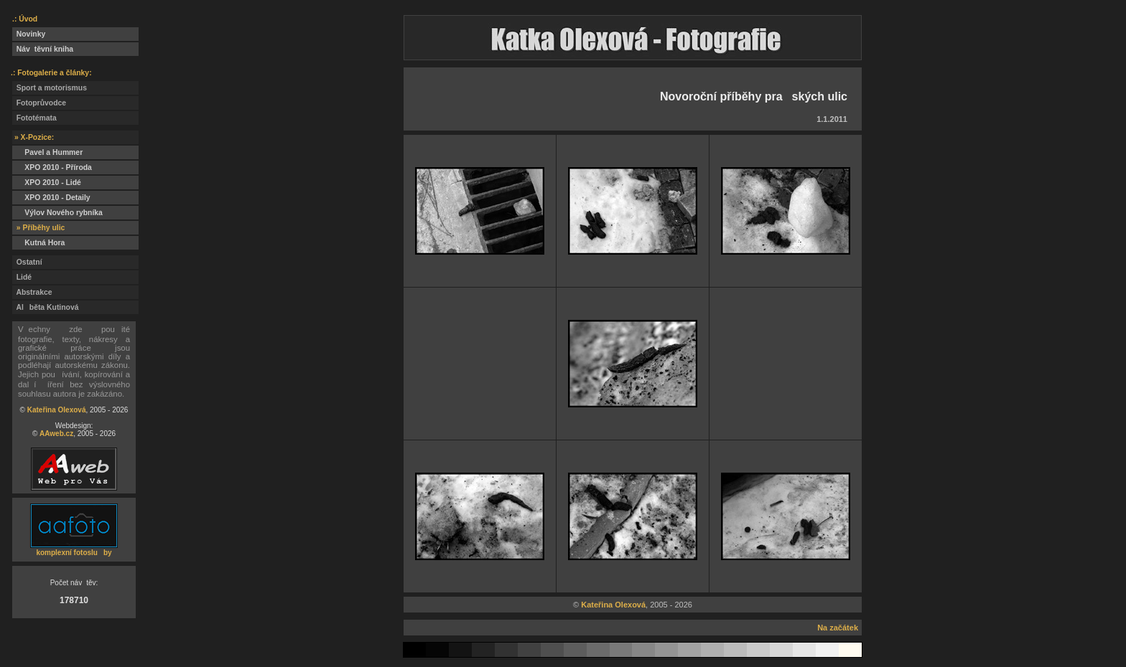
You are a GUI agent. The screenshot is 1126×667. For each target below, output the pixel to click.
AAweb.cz (56, 433)
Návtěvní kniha (42, 49)
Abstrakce (32, 292)
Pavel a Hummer (47, 152)
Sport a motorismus (49, 88)
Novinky (28, 34)
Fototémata (34, 118)
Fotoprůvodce (39, 103)
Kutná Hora (38, 243)
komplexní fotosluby (73, 553)
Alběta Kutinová (45, 307)
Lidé (22, 277)
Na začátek (837, 627)
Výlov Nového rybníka (57, 213)
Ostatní (27, 262)
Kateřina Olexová (56, 410)
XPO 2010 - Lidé (46, 182)
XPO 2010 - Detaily (51, 198)
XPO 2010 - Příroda (52, 167)
